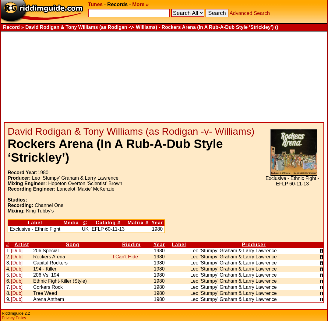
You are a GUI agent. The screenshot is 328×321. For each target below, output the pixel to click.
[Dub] (17, 250)
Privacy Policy (14, 318)
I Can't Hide (125, 256)
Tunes (95, 4)
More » (140, 4)
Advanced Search (250, 13)
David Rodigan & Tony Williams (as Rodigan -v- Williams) (131, 131)
